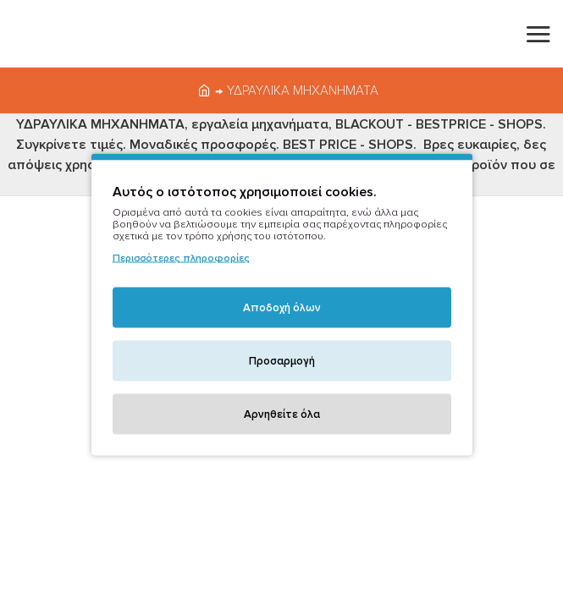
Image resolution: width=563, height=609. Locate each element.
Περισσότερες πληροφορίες (181, 258)
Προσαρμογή (282, 361)
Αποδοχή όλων (282, 308)
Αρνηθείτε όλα (282, 414)
